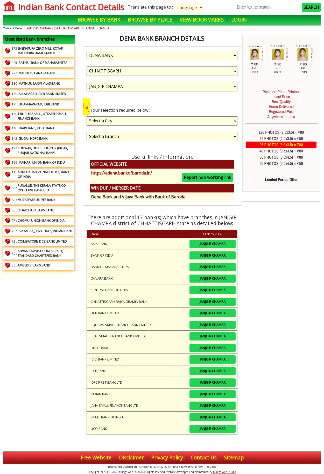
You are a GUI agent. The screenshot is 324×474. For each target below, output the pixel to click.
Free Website (96, 457)
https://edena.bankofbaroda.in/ (121, 173)
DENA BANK (44, 28)
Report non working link (207, 177)
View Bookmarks (202, 19)
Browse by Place (150, 19)
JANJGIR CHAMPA (96, 28)
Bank (28, 28)
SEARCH (311, 7)
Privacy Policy (167, 457)
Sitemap (234, 457)
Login (238, 19)
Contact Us (203, 457)
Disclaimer (131, 457)
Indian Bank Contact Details (71, 7)
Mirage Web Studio (224, 472)
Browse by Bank (99, 19)
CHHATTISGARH (68, 28)
